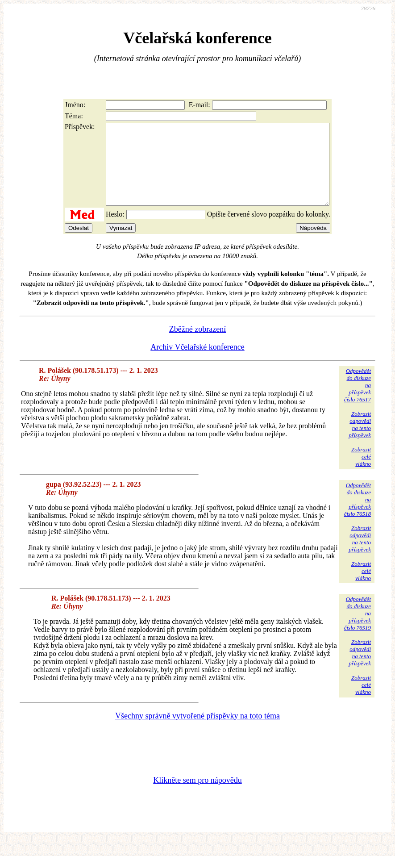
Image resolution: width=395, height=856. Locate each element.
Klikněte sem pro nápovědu (197, 796)
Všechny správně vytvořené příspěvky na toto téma (197, 731)
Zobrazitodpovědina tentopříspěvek (360, 440)
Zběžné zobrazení (197, 345)
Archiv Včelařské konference (197, 363)
